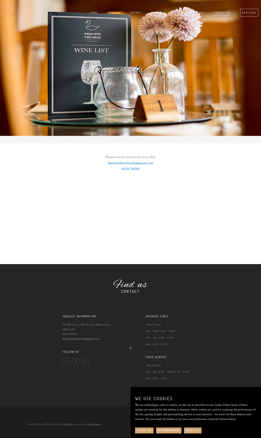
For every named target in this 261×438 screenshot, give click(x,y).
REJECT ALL (193, 430)
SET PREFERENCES (169, 430)
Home (94, 12)
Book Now (249, 12)
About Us (114, 12)
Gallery (198, 12)
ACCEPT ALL (144, 430)
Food (154, 12)
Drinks (136, 12)
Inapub (97, 424)
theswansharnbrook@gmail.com (81, 339)
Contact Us (222, 12)
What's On (175, 12)
